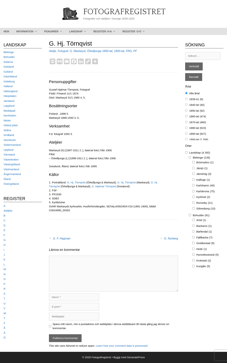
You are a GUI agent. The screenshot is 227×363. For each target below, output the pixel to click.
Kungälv (203, 266)
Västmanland (11, 169)
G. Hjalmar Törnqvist (104, 186)
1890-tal (107, 51)
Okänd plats (11, 125)
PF (135, 51)
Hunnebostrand (207, 255)
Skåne (7, 130)
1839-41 (196, 99)
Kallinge (203, 180)
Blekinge (9, 52)
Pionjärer (55, 31)
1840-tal (196, 105)
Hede (201, 249)
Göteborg (9, 81)
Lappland (9, 105)
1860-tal (197, 116)
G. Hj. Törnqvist (76, 182)
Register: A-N (106, 31)
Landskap (79, 31)
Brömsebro (205, 162)
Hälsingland (10, 91)
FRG (129, 51)
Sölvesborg (205, 209)
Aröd (201, 220)
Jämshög (203, 174)
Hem (6, 31)
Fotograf (63, 51)
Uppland (8, 149)
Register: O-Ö (135, 31)
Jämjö (201, 168)
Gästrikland (10, 76)
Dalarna (8, 61)
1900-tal (119, 51)
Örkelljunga (94, 51)
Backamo (204, 226)
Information (28, 31)
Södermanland (12, 144)
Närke (7, 120)
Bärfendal (204, 232)
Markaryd (79, 51)
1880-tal (197, 128)
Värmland (9, 154)
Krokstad (203, 261)
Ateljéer (8, 210)
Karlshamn (205, 186)
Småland (9, 135)
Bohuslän (9, 56)
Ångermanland (12, 174)
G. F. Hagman (61, 238)
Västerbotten (11, 159)
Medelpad (9, 110)
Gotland (8, 71)
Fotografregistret (124, 11)
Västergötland (12, 164)
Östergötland (11, 183)
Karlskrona (205, 191)
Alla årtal (194, 93)
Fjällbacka (204, 238)
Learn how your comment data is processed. (122, 345)
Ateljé (52, 51)
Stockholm (10, 139)
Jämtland (9, 100)
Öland (7, 179)
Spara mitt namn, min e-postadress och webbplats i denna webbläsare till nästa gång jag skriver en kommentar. (111, 326)
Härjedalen (10, 95)
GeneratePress (136, 357)
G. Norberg (171, 238)
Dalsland (9, 66)
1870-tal (197, 122)
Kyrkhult (203, 197)
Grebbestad (205, 243)
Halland (8, 86)
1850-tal (196, 111)
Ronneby (204, 203)
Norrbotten (10, 115)
